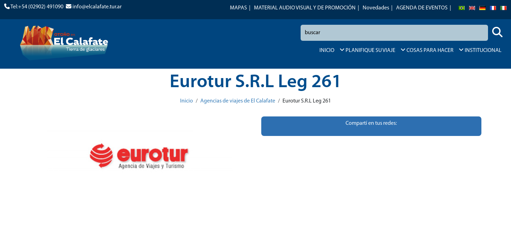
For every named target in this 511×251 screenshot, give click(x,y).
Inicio (186, 101)
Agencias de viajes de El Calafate (237, 101)
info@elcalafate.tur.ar (97, 7)
